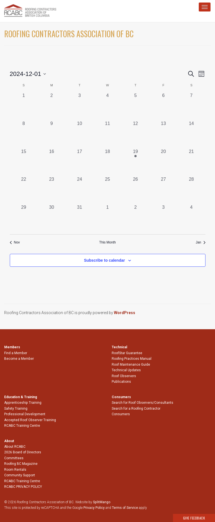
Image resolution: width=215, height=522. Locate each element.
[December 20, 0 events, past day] (163, 162)
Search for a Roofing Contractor (136, 408)
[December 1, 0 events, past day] (24, 106)
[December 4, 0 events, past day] (107, 106)
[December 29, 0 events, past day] (24, 218)
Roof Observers (124, 376)
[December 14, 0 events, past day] (191, 134)
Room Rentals (15, 470)
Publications (121, 382)
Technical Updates (126, 370)
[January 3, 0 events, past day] (163, 218)
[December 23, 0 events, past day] (52, 190)
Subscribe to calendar (104, 260)
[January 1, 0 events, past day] (107, 218)
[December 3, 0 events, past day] (80, 106)
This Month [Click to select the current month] (107, 242)
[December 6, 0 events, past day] (163, 106)
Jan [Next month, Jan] (200, 242)
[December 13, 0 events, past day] (163, 134)
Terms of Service (125, 508)
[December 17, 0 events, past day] (80, 162)
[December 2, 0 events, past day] (52, 106)
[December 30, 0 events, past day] (52, 218)
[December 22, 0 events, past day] (24, 190)
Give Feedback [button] (194, 518)
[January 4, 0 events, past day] (191, 218)
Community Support (19, 475)
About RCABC (14, 447)
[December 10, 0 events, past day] (80, 134)
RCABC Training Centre (22, 426)
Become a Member (19, 359)
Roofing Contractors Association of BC (69, 34)
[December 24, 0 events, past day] (80, 190)
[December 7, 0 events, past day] (191, 106)
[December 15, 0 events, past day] (24, 162)
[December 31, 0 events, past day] (80, 218)
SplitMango (101, 502)
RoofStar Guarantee (127, 353)
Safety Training (15, 408)
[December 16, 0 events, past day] (52, 162)
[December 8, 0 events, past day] (24, 134)
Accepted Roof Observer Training (30, 420)
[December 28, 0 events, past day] (191, 190)
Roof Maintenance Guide (131, 364)
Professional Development (24, 414)
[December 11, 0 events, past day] (107, 134)
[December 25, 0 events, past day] (107, 190)
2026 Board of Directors (22, 452)
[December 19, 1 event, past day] (135, 162)
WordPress (124, 312)
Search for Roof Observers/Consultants (142, 403)
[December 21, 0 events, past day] (191, 162)
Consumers (121, 414)
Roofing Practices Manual (131, 359)
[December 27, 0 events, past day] (163, 190)
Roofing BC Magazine (21, 464)
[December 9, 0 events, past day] (52, 134)
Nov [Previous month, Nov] (15, 242)
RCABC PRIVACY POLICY (23, 487)
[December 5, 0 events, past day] (135, 106)
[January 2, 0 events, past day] (135, 218)
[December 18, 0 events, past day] (107, 162)
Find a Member (15, 353)
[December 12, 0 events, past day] (135, 134)
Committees (14, 458)
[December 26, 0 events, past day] (135, 190)
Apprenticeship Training (22, 403)
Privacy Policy (94, 508)
